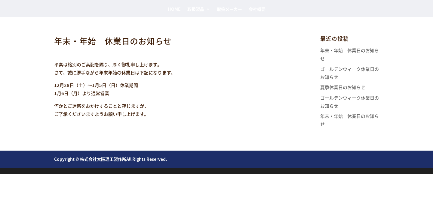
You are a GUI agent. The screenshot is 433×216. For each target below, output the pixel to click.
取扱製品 (195, 9)
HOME (174, 9)
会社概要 (257, 9)
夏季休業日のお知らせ (342, 87)
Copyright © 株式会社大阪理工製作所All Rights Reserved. (110, 159)
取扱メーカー (229, 9)
